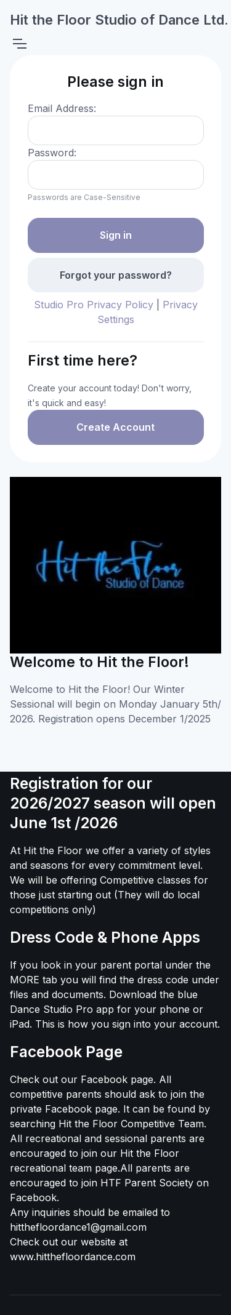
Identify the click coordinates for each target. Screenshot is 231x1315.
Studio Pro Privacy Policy (93, 304)
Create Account (115, 427)
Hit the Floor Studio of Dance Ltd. (119, 20)
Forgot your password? (116, 275)
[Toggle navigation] (19, 44)
